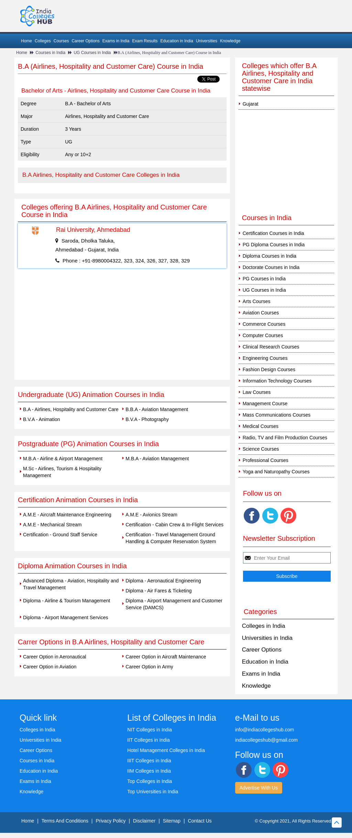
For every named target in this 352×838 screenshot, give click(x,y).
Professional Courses (265, 460)
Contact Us (200, 821)
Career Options (85, 41)
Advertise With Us (259, 788)
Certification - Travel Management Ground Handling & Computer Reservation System (170, 538)
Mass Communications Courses (277, 415)
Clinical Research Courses (271, 347)
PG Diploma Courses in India (274, 244)
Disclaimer (144, 821)
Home (26, 41)
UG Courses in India (92, 52)
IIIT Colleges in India (149, 760)
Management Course (265, 403)
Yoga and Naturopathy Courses (276, 471)
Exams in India (116, 41)
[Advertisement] (122, 328)
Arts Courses (257, 301)
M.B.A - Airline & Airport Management (62, 458)
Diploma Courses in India (269, 256)
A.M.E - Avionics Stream (151, 514)
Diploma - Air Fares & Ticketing (158, 590)
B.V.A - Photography (147, 419)
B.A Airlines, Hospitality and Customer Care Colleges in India (100, 175)
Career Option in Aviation (49, 666)
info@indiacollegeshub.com (264, 729)
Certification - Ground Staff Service (60, 534)
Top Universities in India (152, 791)
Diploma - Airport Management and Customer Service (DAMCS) (173, 604)
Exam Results (144, 41)
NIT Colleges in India (149, 729)
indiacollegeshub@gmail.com (266, 740)
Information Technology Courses (277, 381)
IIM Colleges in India (149, 771)
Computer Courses (263, 335)
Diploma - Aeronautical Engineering (163, 580)
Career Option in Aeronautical (54, 656)
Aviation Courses (261, 312)
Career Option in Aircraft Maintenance (165, 656)
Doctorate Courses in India (271, 267)
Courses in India (50, 52)
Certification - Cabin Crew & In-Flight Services (174, 524)
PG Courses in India (264, 278)
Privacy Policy (110, 821)
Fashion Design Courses (269, 369)
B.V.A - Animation (41, 419)
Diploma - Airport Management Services (65, 617)
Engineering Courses (265, 358)
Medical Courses (260, 426)
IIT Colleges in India (148, 740)
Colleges (43, 41)
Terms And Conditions (65, 821)
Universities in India (267, 638)
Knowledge (230, 41)
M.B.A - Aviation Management (157, 458)
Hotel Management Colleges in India (166, 750)
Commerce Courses (264, 324)
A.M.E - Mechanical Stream (52, 524)
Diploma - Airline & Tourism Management (66, 600)
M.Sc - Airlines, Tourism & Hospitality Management (62, 472)
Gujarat (250, 104)
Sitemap (171, 821)
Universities (206, 41)
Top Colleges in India (149, 781)
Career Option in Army (149, 666)
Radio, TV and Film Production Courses (285, 437)
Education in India (177, 41)
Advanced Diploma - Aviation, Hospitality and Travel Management (71, 584)
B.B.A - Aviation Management (156, 409)
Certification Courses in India (273, 233)
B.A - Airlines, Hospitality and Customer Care (71, 409)
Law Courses (257, 392)
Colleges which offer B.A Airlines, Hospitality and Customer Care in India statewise (279, 77)
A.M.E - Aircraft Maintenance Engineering (67, 514)
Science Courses (261, 449)
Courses (61, 41)
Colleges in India (263, 626)
